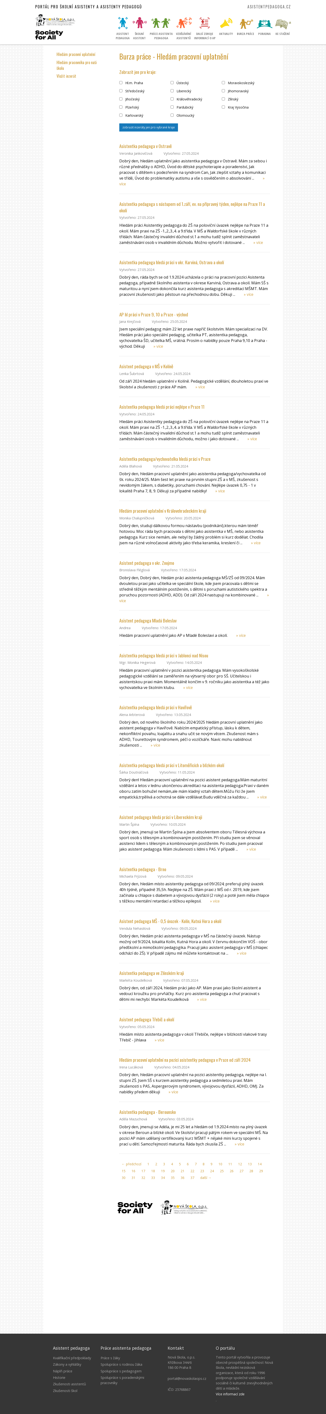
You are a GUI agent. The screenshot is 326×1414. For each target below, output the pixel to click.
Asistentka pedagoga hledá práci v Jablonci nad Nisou (163, 655)
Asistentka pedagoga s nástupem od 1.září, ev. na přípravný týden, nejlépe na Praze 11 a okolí (192, 207)
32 (143, 1177)
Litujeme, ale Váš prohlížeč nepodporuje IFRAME (163, 1272)
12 (240, 1164)
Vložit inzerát (66, 76)
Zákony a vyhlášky (67, 1364)
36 (182, 1177)
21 (182, 1171)
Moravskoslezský (238, 83)
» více (258, 242)
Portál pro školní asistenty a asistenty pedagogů (88, 7)
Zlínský (230, 99)
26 (232, 1171)
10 (220, 1164)
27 (241, 1171)
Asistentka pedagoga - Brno (142, 869)
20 (173, 1171)
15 (124, 1171)
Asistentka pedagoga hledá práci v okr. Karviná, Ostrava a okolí (171, 262)
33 (153, 1177)
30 (124, 1177)
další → (206, 1177)
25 (222, 1171)
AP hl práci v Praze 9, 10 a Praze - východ (153, 314)
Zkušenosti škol (65, 1390)
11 (230, 1164)
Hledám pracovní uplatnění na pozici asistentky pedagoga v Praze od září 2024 (185, 1059)
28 (251, 1171)
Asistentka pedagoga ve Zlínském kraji (151, 972)
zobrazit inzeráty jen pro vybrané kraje (148, 127)
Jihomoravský (235, 91)
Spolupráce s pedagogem (121, 1371)
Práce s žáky (110, 1358)
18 (153, 1171)
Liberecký (181, 91)
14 (260, 1164)
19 (163, 1171)
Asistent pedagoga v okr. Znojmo (146, 562)
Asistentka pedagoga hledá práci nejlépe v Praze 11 (162, 406)
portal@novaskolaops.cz (187, 1378)
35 (173, 1177)
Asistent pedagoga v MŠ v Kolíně (146, 366)
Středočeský (131, 91)
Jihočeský (129, 99)
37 (192, 1177)
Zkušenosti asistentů (69, 1384)
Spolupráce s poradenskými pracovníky (122, 1380)
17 (143, 1171)
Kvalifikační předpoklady (72, 1358)
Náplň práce (62, 1371)
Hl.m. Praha (131, 83)
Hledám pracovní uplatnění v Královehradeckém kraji (162, 510)
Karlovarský (131, 115)
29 (261, 1171)
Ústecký (180, 83)
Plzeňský (129, 107)
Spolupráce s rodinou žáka (121, 1364)
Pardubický (182, 107)
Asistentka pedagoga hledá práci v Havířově (155, 707)
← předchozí (131, 1164)
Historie (59, 1377)
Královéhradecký (186, 99)
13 (250, 1164)
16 (133, 1171)
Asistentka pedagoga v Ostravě (145, 146)
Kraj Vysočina (235, 107)
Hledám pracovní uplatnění (76, 54)
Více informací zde (230, 1394)
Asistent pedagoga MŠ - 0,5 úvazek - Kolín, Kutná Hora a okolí (170, 921)
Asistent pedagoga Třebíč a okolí (146, 1019)
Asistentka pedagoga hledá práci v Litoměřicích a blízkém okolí (171, 765)
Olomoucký (182, 115)
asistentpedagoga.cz (269, 7)
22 (192, 1171)
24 (212, 1171)
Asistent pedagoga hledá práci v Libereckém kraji (160, 817)
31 (133, 1177)
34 (163, 1177)
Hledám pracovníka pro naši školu (77, 65)
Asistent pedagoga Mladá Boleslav (148, 620)
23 (202, 1171)
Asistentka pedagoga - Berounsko (147, 1111)
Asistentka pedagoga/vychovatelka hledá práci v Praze (165, 458)
